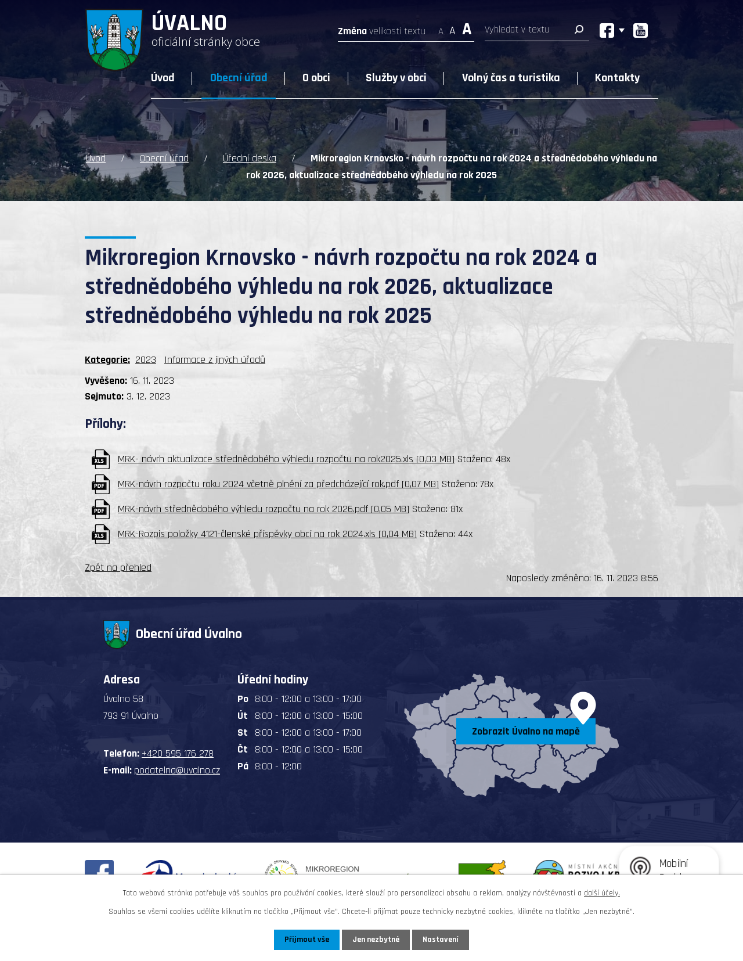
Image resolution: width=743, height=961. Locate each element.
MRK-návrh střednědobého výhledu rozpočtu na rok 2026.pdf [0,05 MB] (263, 509)
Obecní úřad (239, 77)
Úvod (163, 77)
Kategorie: (107, 359)
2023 (145, 359)
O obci (316, 77)
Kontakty (617, 77)
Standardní (452, 27)
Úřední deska (249, 158)
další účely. (602, 893)
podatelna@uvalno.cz (177, 770)
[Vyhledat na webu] (537, 32)
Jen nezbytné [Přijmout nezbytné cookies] (375, 939)
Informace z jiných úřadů (214, 359)
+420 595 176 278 (178, 753)
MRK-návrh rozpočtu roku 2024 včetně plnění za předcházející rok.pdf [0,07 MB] (278, 484)
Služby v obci (396, 77)
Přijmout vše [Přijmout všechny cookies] (306, 939)
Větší (467, 27)
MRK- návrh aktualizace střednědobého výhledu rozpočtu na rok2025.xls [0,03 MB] (286, 459)
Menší (441, 27)
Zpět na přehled (118, 567)
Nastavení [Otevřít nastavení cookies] (441, 939)
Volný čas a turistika (511, 77)
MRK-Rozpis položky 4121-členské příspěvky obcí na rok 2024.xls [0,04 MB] (267, 534)
